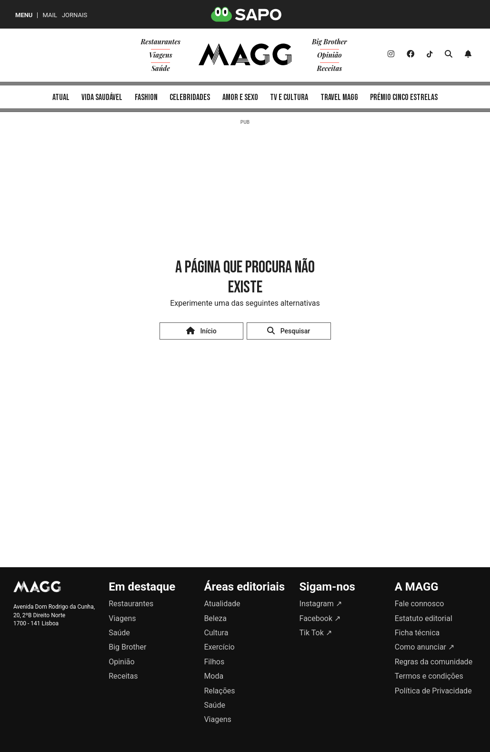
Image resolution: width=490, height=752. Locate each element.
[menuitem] (61, 97)
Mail (49, 15)
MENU (23, 15)
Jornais (74, 15)
